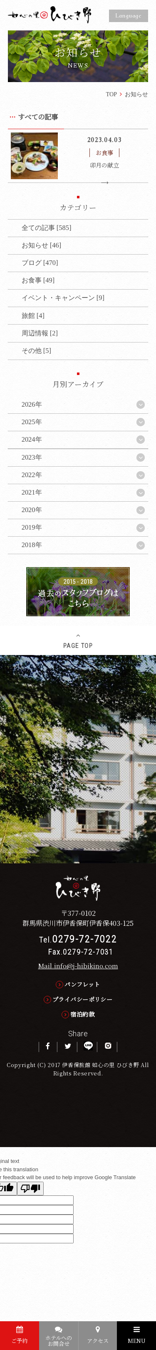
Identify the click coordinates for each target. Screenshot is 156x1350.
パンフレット (82, 984)
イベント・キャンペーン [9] (63, 298)
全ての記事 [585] (47, 228)
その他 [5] (36, 351)
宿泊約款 (82, 1014)
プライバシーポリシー (82, 999)
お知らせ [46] (42, 245)
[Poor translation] (30, 1188)
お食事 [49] (38, 280)
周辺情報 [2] (40, 333)
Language (128, 15)
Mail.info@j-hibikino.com (78, 965)
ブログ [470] (40, 263)
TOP (111, 94)
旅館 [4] (33, 316)
